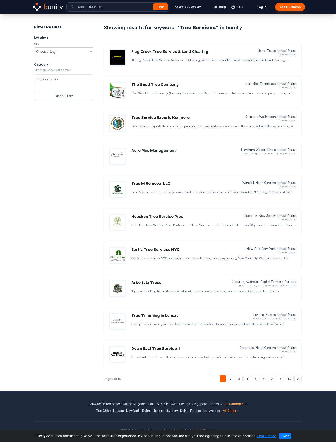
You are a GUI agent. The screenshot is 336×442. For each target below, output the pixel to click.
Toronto (195, 410)
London (118, 410)
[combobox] (63, 51)
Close (285, 436)
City (36, 43)
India (151, 404)
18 (289, 379)
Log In (262, 7)
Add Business (290, 7)
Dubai (146, 410)
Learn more (266, 436)
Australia (163, 404)
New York (133, 410)
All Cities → (231, 410)
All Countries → (236, 404)
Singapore (199, 404)
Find (161, 6)
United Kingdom (134, 404)
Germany (216, 404)
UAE (174, 404)
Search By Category (188, 6)
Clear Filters (64, 96)
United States (111, 404)
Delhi (183, 410)
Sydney (172, 410)
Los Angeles (212, 410)
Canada (184, 404)
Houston (159, 410)
